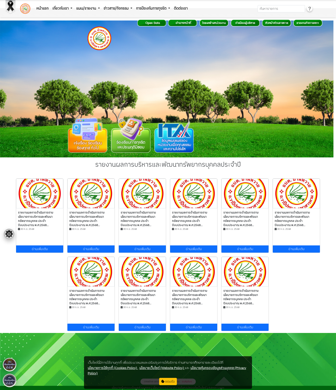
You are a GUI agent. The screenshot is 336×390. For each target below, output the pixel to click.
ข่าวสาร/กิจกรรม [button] (117, 8)
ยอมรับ (168, 381)
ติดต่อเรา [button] (181, 8)
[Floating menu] (9, 234)
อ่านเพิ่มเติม (40, 249)
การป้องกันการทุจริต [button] (151, 8)
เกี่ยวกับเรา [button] (61, 8)
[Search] (281, 8)
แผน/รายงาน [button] (86, 8)
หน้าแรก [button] (42, 8)
